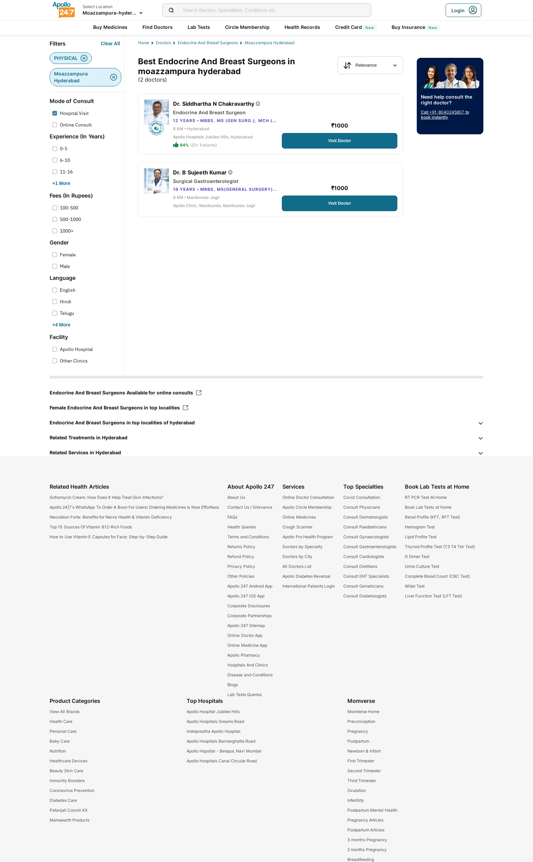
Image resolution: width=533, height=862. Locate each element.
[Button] (110, 43)
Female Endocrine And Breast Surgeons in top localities (119, 407)
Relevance (360, 65)
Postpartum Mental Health (372, 810)
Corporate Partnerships (249, 615)
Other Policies (240, 576)
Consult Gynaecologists (366, 536)
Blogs (232, 684)
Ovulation (356, 790)
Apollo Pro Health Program (307, 536)
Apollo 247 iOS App (245, 595)
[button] (266, 422)
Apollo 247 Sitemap (246, 625)
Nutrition (58, 751)
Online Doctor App (244, 635)
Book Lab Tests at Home (428, 507)
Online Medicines (298, 517)
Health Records (302, 27)
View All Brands (65, 711)
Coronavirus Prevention (72, 790)
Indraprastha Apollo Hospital (213, 731)
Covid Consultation (361, 497)
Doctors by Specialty (302, 546)
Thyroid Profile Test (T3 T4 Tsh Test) (440, 546)
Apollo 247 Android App (249, 586)
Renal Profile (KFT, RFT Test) (432, 517)
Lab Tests (199, 27)
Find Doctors (157, 27)
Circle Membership (247, 27)
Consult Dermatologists (365, 517)
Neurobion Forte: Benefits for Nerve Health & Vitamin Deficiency (111, 517)
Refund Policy (240, 556)
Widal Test (415, 586)
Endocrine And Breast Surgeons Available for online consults (125, 392)
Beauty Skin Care (66, 770)
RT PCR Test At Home (426, 497)
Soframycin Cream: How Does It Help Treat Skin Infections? (106, 497)
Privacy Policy (241, 566)
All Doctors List (296, 566)
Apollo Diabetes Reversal (306, 576)
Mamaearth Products (69, 820)
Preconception (361, 721)
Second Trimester (364, 770)
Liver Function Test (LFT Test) (433, 595)
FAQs (232, 517)
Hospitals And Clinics (247, 664)
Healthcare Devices (68, 760)
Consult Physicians (361, 507)
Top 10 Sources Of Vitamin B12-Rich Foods (91, 526)
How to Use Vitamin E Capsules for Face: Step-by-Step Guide (109, 536)
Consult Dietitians (360, 566)
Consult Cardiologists (363, 556)
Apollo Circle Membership (306, 507)
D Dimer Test (417, 556)
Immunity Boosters (67, 780)
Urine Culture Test (422, 566)
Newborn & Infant (364, 751)
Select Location (98, 6)
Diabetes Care (63, 800)
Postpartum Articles (365, 829)
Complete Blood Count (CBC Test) (437, 576)
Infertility (355, 800)
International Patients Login (308, 586)
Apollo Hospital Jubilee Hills (213, 711)
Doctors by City (297, 556)
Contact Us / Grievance (249, 507)
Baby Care (60, 741)
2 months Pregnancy (367, 849)
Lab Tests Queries (244, 694)
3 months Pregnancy (367, 839)
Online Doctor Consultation (308, 497)
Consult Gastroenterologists (369, 546)
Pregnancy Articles (365, 820)
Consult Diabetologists (364, 595)
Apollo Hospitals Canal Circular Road (222, 760)
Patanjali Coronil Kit (68, 810)
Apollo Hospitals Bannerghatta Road (221, 741)
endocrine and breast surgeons (208, 42)
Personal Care (63, 731)
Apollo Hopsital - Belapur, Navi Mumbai (224, 751)
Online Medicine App (247, 645)
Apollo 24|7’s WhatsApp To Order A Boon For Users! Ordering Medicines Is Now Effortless (134, 507)
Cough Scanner (297, 526)
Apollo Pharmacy (243, 655)
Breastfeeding (360, 859)
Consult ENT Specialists (366, 576)
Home (143, 42)
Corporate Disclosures (248, 605)
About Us (236, 497)
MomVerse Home (363, 711)
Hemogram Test (420, 526)
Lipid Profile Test (421, 536)
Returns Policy (241, 546)
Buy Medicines (110, 27)
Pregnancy (357, 731)
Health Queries (241, 526)
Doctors (163, 42)
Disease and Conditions (250, 674)
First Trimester (360, 760)
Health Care (61, 721)
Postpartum (358, 741)
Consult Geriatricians (363, 586)
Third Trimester (361, 780)
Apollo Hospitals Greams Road (215, 721)
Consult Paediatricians (364, 526)
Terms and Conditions (248, 536)
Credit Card (356, 27)
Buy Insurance (416, 27)
